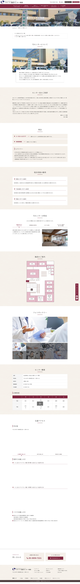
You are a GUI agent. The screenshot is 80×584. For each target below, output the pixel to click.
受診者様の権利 (45, 35)
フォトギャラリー (27, 37)
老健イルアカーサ (48, 580)
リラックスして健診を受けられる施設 (60, 226)
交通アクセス (44, 37)
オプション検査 (36, 572)
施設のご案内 (18, 37)
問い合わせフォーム (56, 560)
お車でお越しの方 (40, 456)
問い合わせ (60, 574)
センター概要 (36, 37)
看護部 (41, 580)
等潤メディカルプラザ (34, 580)
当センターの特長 (55, 35)
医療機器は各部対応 (33, 226)
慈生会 (22, 580)
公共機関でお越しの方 (21, 456)
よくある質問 (48, 574)
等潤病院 (26, 580)
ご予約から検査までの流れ (62, 572)
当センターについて (20, 35)
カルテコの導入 (47, 226)
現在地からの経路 (58, 456)
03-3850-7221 (51, 2)
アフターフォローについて (38, 574)
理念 (38, 35)
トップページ (14, 27)
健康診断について (61, 570)
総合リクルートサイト (56, 580)
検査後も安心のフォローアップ (19, 226)
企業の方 (58, 2)
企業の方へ (48, 572)
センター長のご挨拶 (30, 35)
